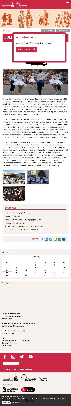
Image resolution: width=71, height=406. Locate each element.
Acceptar (6, 403)
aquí (12, 333)
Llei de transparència (22, 369)
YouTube (31, 357)
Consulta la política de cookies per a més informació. (51, 399)
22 (35, 273)
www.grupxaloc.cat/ (22, 213)
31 (54, 275)
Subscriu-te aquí (26, 49)
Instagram (13, 357)
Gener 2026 (36, 257)
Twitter (22, 357)
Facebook (5, 357)
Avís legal (7, 369)
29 (35, 275)
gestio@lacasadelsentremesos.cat (13, 326)
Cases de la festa (43, 377)
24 (54, 273)
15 (35, 270)
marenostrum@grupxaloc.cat (29, 220)
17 (54, 270)
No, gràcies (16, 403)
